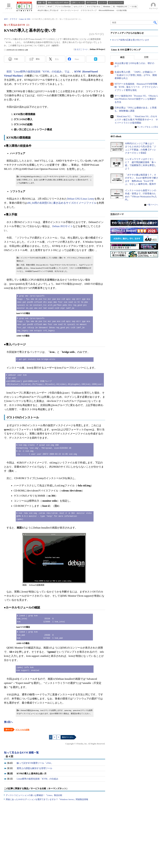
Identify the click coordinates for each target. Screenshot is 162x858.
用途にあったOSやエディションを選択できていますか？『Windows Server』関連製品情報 (47, 799)
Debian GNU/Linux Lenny (80, 198)
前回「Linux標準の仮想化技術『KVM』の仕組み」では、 (39, 71)
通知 (38, 59)
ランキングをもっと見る (147, 127)
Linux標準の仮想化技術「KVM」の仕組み (37, 779)
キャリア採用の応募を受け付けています (130, 40)
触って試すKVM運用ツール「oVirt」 (35, 763)
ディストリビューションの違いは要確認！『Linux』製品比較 (34, 795)
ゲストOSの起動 (22, 730)
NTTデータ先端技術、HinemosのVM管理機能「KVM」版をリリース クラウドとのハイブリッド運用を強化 (136, 87)
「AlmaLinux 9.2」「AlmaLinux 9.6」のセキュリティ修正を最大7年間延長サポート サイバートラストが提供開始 (136, 119)
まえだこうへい (81, 49)
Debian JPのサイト (62, 226)
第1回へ (8, 722)
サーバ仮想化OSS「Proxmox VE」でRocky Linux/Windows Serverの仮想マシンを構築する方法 (136, 99)
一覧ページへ (152, 205)
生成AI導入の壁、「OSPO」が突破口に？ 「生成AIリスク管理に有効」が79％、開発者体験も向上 (136, 75)
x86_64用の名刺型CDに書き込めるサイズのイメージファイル (61, 202)
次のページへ (67, 737)
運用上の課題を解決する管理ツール (34, 768)
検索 (155, 22)
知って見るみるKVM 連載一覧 (21, 752)
